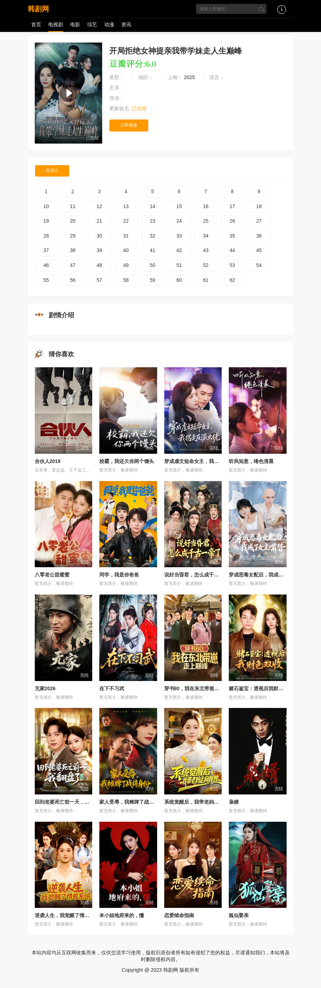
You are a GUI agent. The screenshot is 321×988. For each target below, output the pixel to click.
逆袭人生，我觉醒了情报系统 (67, 915)
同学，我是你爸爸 (119, 574)
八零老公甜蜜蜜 (52, 574)
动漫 (109, 24)
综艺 (92, 24)
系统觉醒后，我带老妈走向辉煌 (199, 802)
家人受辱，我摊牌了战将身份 (131, 802)
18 (259, 206)
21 (99, 221)
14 (152, 206)
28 (46, 236)
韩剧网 (38, 9)
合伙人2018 (48, 461)
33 (179, 236)
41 (152, 250)
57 (99, 280)
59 (152, 280)
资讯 (126, 24)
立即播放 (128, 125)
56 (73, 280)
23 (152, 221)
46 (46, 265)
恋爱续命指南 (179, 915)
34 (206, 236)
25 (206, 221)
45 (259, 250)
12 (99, 206)
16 (206, 206)
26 (232, 221)
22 (126, 221)
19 (46, 221)
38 (73, 250)
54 (259, 265)
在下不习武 (111, 688)
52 (206, 265)
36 (259, 236)
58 (126, 280)
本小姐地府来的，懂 (121, 915)
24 (179, 221)
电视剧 (55, 24)
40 (126, 250)
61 (206, 280)
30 (99, 236)
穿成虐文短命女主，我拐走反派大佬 (204, 461)
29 (73, 236)
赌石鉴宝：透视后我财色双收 (261, 688)
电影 (75, 24)
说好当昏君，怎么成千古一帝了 (199, 574)
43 (206, 250)
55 (46, 280)
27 (259, 221)
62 (232, 280)
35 (232, 236)
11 (73, 206)
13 (126, 206)
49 (126, 265)
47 (73, 265)
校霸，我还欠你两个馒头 (126, 461)
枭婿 (234, 802)
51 (179, 265)
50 (152, 265)
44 (232, 250)
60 (179, 280)
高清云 (52, 170)
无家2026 (45, 688)
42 (179, 250)
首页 (36, 24)
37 (46, 250)
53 (232, 265)
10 (46, 206)
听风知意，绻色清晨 (251, 461)
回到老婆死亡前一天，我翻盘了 (69, 802)
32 (152, 236)
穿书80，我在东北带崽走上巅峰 (199, 688)
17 (232, 206)
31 (126, 236)
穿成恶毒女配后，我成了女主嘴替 (266, 574)
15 (179, 206)
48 (99, 265)
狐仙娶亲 (239, 915)
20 (73, 221)
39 (99, 250)
